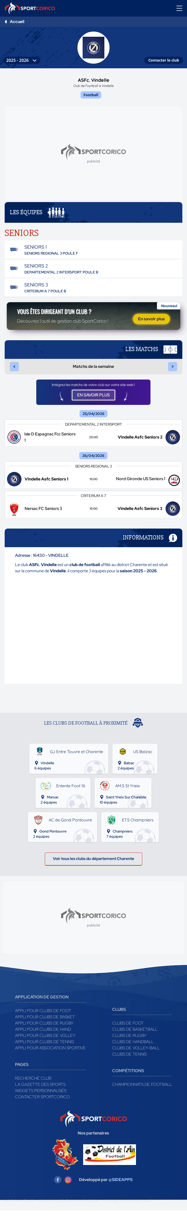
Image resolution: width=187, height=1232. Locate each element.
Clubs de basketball (134, 1051)
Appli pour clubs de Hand (43, 1051)
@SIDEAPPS (121, 1201)
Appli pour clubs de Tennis (44, 1063)
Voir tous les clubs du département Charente (93, 879)
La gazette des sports (40, 1106)
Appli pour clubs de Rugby (44, 1045)
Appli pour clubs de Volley (45, 1057)
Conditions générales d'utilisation (69, 1223)
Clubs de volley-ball (136, 1069)
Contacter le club (163, 60)
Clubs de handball (133, 1063)
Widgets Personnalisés (40, 1112)
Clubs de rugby (129, 1057)
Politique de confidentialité (127, 1223)
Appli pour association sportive (50, 1069)
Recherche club (33, 1100)
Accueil (17, 21)
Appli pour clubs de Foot (43, 1032)
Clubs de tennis (129, 1076)
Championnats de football (142, 1106)
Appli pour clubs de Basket (45, 1038)
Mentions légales (20, 1223)
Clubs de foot (128, 1045)
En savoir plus (151, 326)
